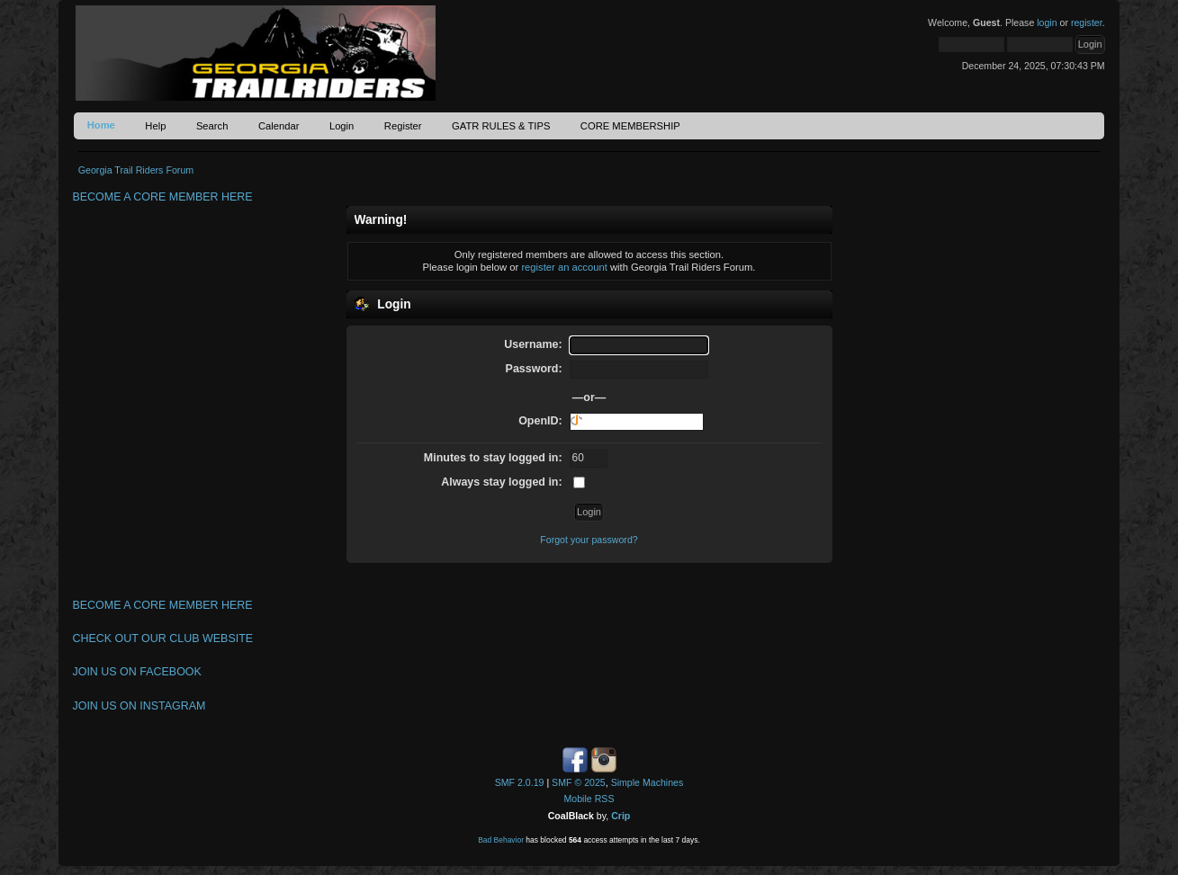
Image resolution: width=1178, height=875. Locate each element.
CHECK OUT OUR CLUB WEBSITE (162, 638)
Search (212, 126)
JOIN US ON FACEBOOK (136, 671)
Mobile (578, 798)
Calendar (279, 126)
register (1086, 22)
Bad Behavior (501, 839)
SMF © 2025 (579, 782)
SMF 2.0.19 (519, 782)
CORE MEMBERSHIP (630, 126)
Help (155, 126)
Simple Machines (647, 782)
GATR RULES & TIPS (501, 126)
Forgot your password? (588, 539)
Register (403, 126)
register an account (564, 267)
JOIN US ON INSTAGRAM (138, 706)
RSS (605, 798)
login (1047, 22)
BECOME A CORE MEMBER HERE (162, 197)
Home (101, 125)
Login (341, 126)
